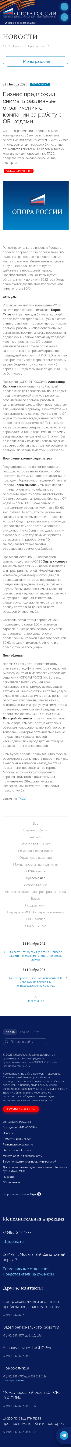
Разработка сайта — (22, 1194)
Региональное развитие (35, 851)
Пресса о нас (36, 46)
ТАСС (22, 803)
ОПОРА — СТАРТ (35, 926)
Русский (10, 1031)
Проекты (8, 1176)
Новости (17, 46)
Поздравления (35, 905)
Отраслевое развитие (36, 857)
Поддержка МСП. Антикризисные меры (35, 912)
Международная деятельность (35, 864)
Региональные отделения (26, 1269)
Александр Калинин (19, 171)
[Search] (25, 1041)
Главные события (35, 830)
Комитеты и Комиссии (17, 1138)
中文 (36, 1031)
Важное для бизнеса (36, 844)
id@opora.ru (13, 1241)
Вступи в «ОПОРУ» (21, 1109)
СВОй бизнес (35, 919)
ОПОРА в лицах (35, 871)
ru (64, 17)
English (24, 1031)
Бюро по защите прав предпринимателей (35, 892)
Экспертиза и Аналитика (18, 1150)
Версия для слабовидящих (20, 23)
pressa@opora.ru (13, 1380)
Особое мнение (35, 885)
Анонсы (35, 837)
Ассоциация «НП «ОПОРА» (20, 1127)
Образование (11, 1182)
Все (35, 823)
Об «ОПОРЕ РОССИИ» (17, 1121)
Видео (35, 898)
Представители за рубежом (28, 1274)
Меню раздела (36, 61)
